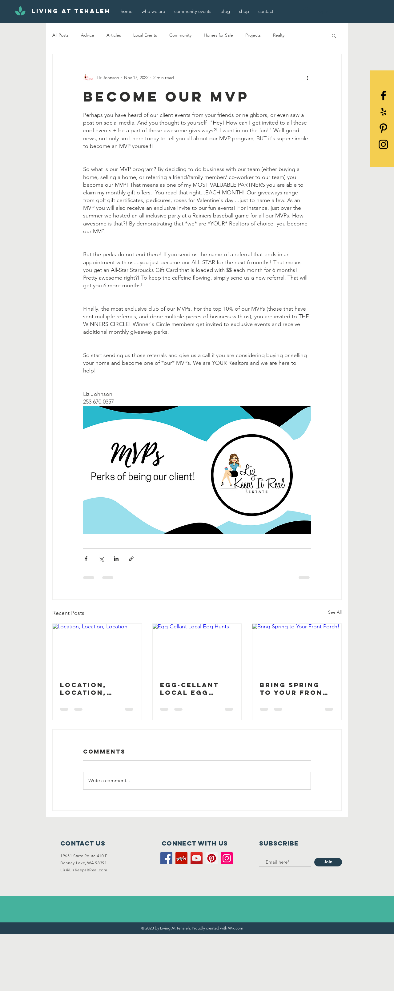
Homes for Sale (218, 35)
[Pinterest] (383, 128)
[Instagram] (227, 858)
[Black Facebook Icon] (383, 95)
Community (180, 35)
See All (335, 612)
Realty (278, 35)
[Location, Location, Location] (97, 649)
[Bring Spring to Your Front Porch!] (296, 649)
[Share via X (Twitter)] (101, 559)
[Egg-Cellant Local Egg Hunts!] (197, 649)
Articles (114, 35)
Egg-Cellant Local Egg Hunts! (189, 688)
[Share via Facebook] (86, 559)
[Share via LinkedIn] (116, 559)
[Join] (328, 862)
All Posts (60, 35)
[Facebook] (166, 858)
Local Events (145, 35)
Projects (253, 35)
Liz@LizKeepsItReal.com (83, 870)
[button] (334, 35)
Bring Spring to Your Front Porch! (294, 688)
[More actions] (307, 77)
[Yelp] (383, 111)
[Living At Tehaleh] (71, 11)
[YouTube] (197, 858)
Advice (87, 35)
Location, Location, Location (83, 688)
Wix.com (235, 928)
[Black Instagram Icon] (383, 144)
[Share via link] (131, 559)
